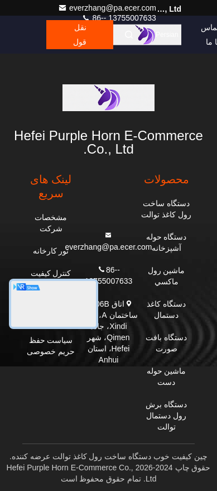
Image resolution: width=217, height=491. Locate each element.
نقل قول (79, 34)
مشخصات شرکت (51, 223)
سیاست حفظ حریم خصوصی (51, 346)
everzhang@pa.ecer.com (107, 7)
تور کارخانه (51, 250)
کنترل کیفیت (51, 273)
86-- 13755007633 (118, 17)
